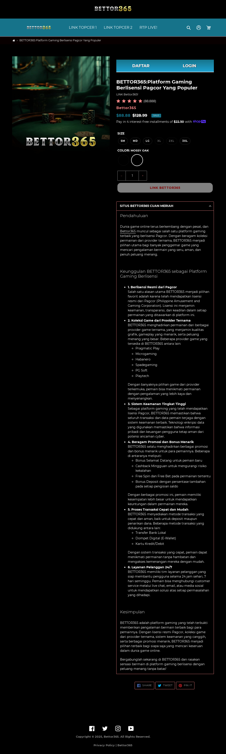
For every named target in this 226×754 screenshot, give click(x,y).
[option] (123, 160)
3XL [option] (185, 140)
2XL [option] (171, 140)
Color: (133, 150)
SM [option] (123, 140)
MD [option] (135, 140)
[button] (189, 27)
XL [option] (159, 140)
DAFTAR (140, 65)
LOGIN (189, 65)
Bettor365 (128, 231)
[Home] (14, 40)
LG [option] (148, 140)
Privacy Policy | (105, 745)
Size (120, 133)
